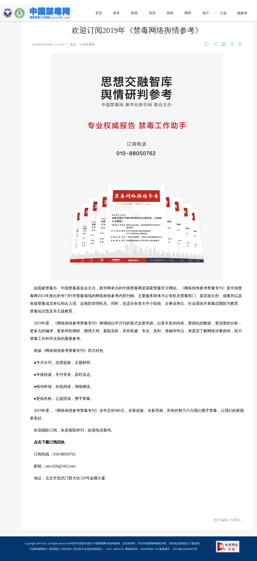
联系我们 (54, 549)
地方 (205, 13)
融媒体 (242, 13)
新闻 (134, 13)
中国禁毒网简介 (39, 549)
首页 (98, 13)
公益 (223, 13)
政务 (116, 13)
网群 (187, 13)
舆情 (170, 13)
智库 (152, 13)
